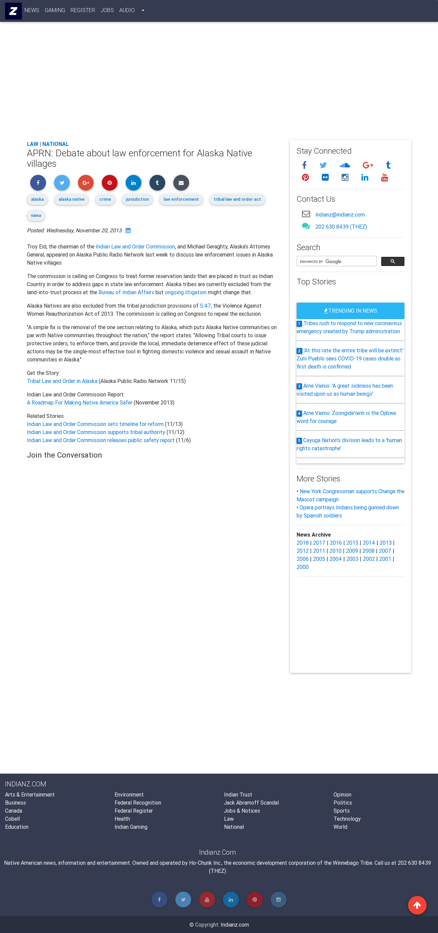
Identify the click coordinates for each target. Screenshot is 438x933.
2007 (385, 550)
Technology (347, 818)
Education (17, 826)
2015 (352, 542)
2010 (336, 550)
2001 (385, 558)
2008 (368, 550)
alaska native (71, 199)
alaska (37, 199)
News (32, 11)
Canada (13, 810)
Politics (343, 802)
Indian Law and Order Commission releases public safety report (101, 440)
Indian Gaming (131, 826)
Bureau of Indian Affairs (126, 292)
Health (122, 818)
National (55, 144)
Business (15, 802)
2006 (303, 558)
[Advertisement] (219, 85)
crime (105, 199)
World (340, 826)
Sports (342, 810)
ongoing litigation (186, 292)
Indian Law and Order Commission (135, 246)
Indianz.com (235, 924)
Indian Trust (238, 794)
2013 (386, 542)
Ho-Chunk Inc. (205, 862)
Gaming (55, 11)
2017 (319, 542)
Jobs (107, 11)
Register (83, 11)
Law (32, 144)
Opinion (342, 794)
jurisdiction (137, 199)
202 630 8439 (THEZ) (341, 226)
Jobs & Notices (242, 810)
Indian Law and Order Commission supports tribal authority (97, 432)
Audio (127, 11)
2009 (352, 550)
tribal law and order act (237, 199)
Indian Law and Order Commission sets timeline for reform (96, 424)
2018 (303, 542)
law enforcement (181, 199)
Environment (129, 794)
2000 (303, 566)
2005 (319, 558)
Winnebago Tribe (352, 862)
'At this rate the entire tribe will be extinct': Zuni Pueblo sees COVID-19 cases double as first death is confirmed (350, 358)
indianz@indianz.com (340, 214)
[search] (336, 262)
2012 (303, 550)
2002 (369, 558)
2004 (336, 558)
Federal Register (134, 810)
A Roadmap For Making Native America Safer (79, 402)
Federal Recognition (138, 802)
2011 (319, 550)
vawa (36, 215)
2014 (369, 542)
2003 (352, 558)
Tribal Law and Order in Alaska (63, 381)
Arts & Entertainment (30, 794)
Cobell (12, 818)
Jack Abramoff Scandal (251, 802)
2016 (336, 542)
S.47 (205, 305)
